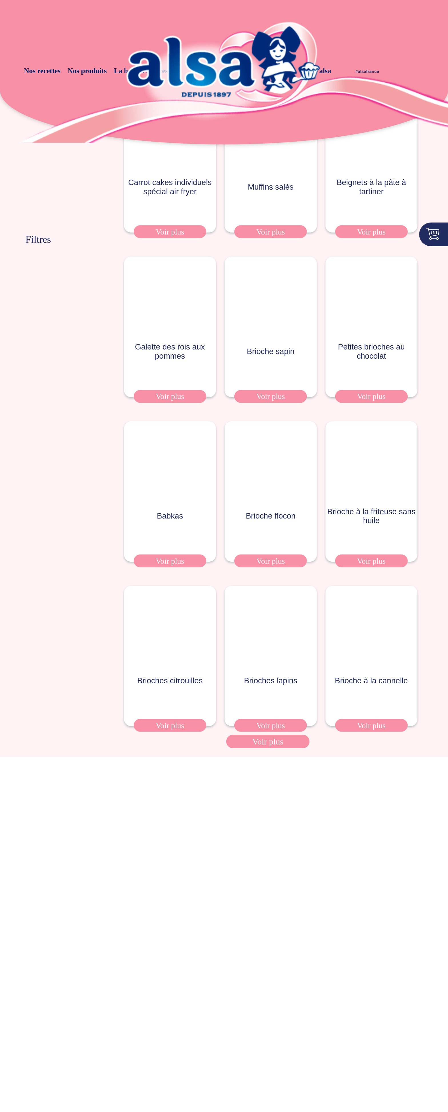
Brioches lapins (270, 673)
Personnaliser (361, 1089)
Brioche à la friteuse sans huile (371, 509)
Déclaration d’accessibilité (132, 1053)
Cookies (208, 1053)
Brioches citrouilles (169, 673)
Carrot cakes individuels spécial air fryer (170, 172)
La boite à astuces (130, 70)
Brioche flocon (270, 508)
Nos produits (89, 70)
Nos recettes (54, 70)
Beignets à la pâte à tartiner (371, 172)
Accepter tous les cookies (362, 1074)
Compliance (323, 1053)
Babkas (170, 508)
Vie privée (181, 1053)
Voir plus (170, 217)
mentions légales (194, 851)
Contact (293, 1053)
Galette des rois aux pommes (170, 345)
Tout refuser (361, 1100)
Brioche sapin (270, 344)
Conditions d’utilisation (251, 1053)
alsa (315, 70)
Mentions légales (76, 1053)
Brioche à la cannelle (371, 673)
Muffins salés (271, 172)
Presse (41, 1053)
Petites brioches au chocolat (371, 344)
